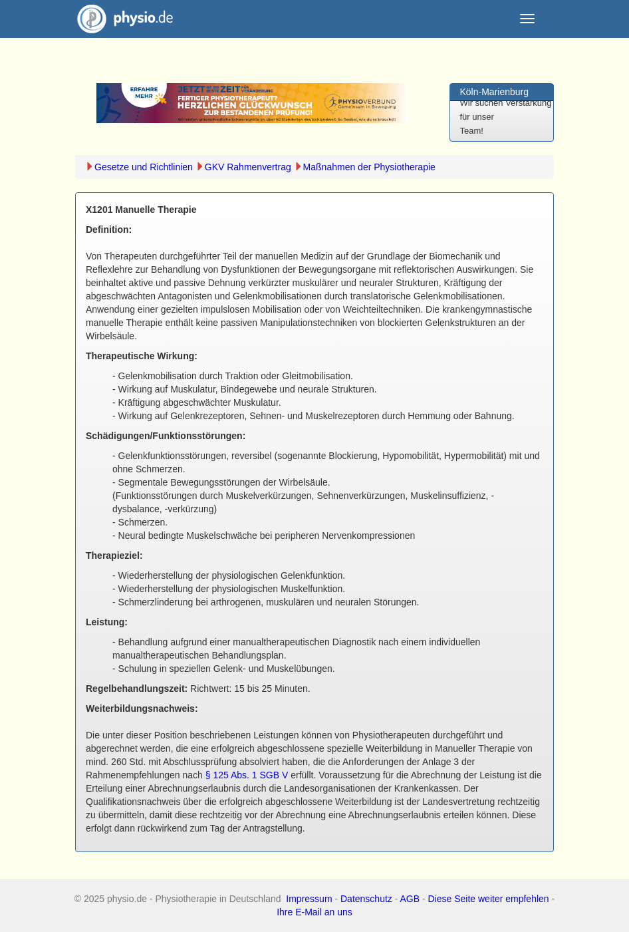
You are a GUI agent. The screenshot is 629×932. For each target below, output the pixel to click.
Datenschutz (366, 898)
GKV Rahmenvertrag (248, 167)
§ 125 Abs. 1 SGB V (247, 775)
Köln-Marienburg (494, 91)
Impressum (309, 898)
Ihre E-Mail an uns (314, 912)
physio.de (120, 19)
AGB (410, 898)
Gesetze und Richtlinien (143, 167)
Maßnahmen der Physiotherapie (369, 167)
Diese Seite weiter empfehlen (488, 898)
